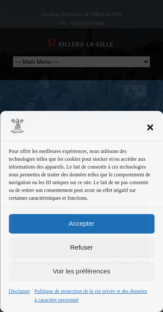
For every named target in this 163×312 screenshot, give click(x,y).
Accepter (81, 223)
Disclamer (19, 291)
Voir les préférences (81, 271)
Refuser (81, 247)
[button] (150, 127)
